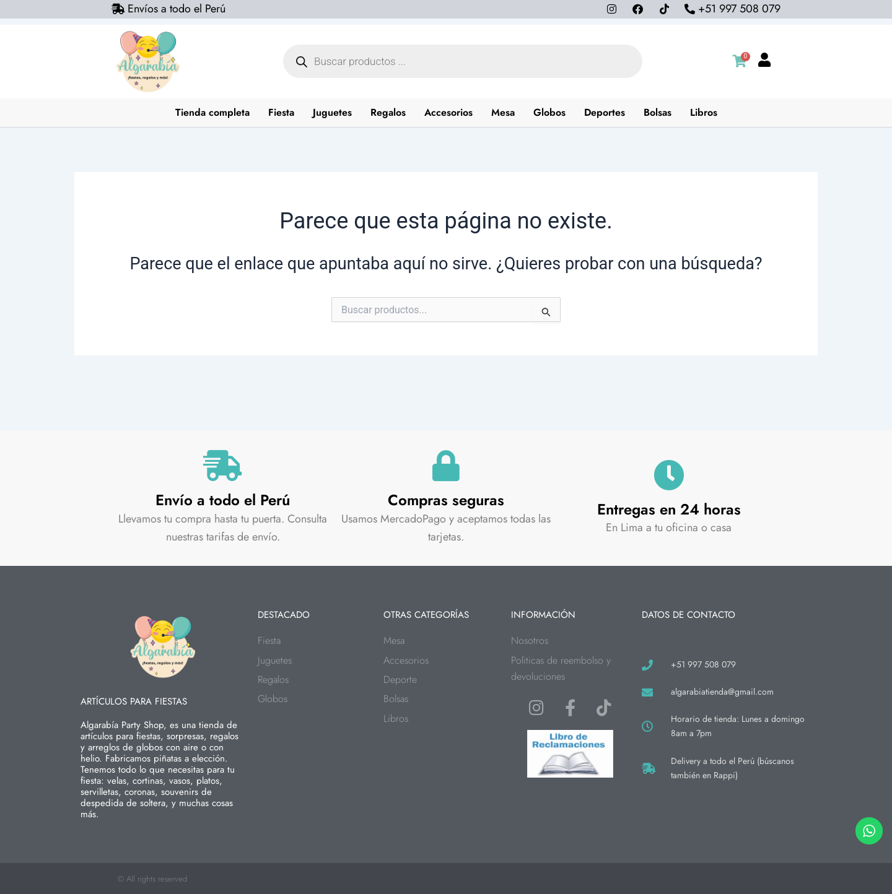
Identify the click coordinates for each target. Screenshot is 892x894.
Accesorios (448, 112)
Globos (549, 112)
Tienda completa (212, 112)
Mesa (503, 112)
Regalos (388, 112)
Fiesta (281, 112)
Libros (703, 112)
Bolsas (657, 112)
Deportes (604, 112)
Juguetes (332, 112)
